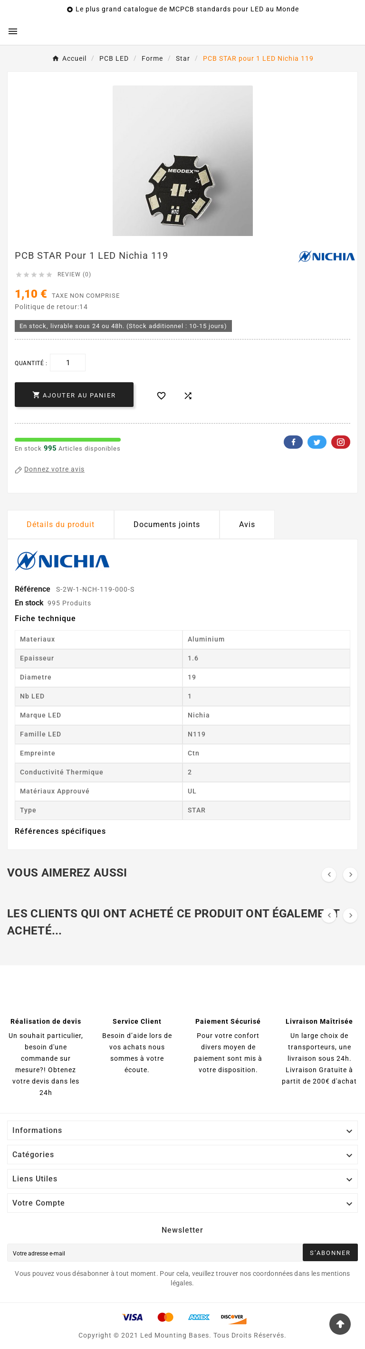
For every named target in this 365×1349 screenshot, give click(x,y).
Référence (33, 589)
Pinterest (340, 442)
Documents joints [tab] (167, 524)
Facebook (293, 442)
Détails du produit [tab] (61, 524)
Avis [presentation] (247, 524)
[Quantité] (68, 362)
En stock (29, 602)
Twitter (317, 442)
